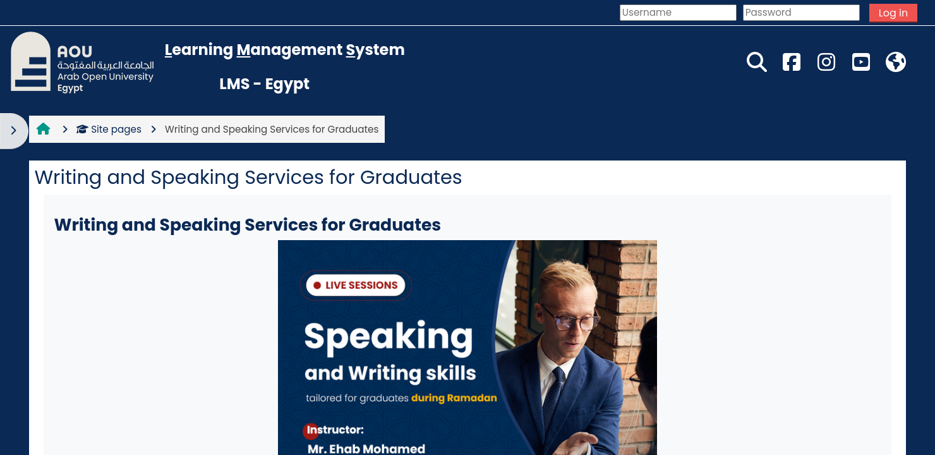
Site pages (109, 129)
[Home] (82, 61)
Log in (893, 13)
